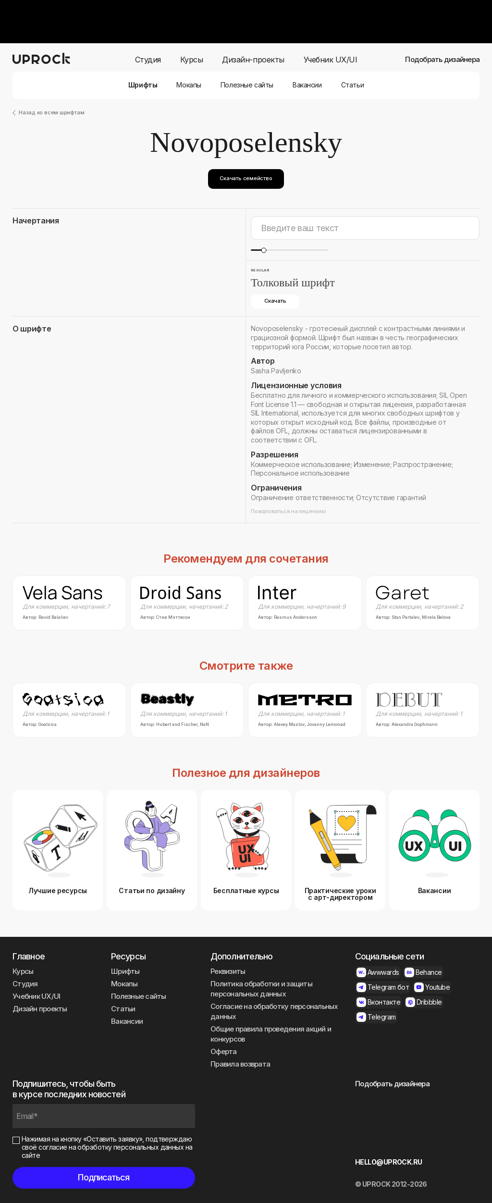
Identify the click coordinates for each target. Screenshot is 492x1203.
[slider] (263, 250)
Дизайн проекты (39, 1008)
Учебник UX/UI (330, 59)
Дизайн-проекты (253, 59)
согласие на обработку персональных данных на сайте (107, 1151)
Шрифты (142, 85)
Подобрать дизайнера (442, 59)
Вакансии (307, 85)
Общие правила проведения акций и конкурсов (270, 1033)
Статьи (352, 85)
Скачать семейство (246, 178)
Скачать (275, 300)
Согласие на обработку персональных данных (274, 1011)
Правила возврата (240, 1063)
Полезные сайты (247, 85)
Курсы (191, 59)
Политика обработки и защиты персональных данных (261, 988)
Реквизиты (227, 971)
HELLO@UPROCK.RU (388, 1162)
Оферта (223, 1051)
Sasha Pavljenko (276, 371)
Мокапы (188, 85)
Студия (148, 59)
